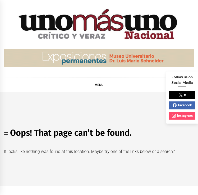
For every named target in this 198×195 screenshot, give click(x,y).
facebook (182, 105)
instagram (182, 116)
